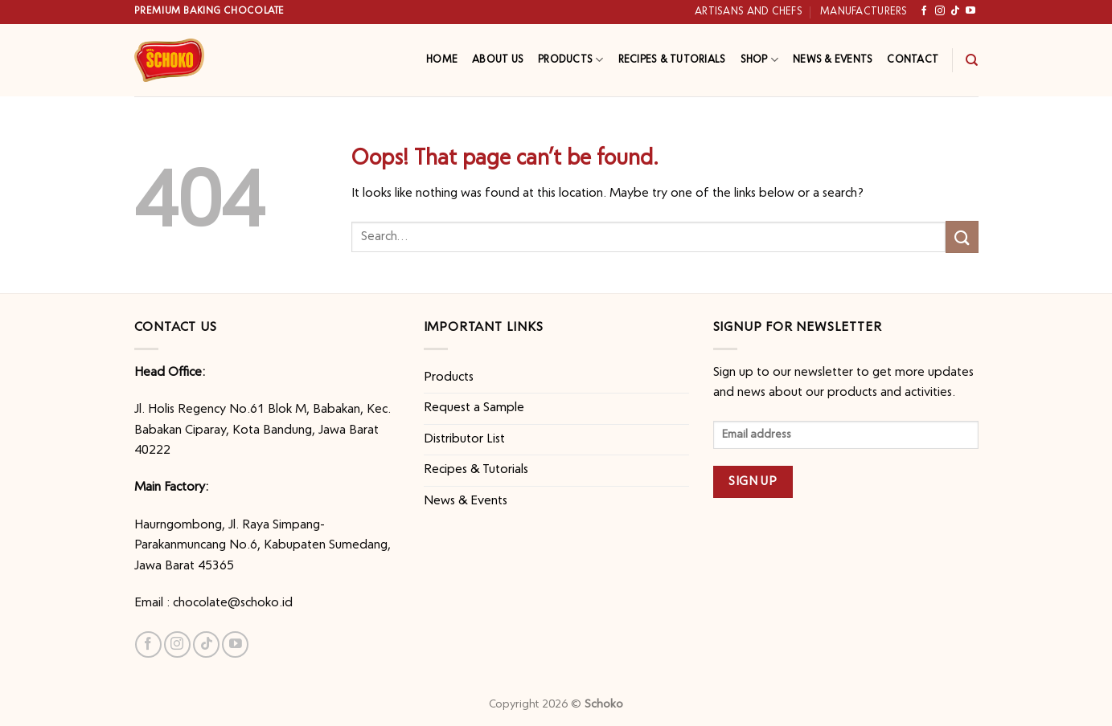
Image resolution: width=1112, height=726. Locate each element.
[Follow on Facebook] (924, 11)
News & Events (832, 60)
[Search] (972, 60)
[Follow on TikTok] (955, 11)
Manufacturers (863, 11)
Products (571, 59)
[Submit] (962, 236)
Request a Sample (474, 408)
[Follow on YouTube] (970, 11)
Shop (759, 59)
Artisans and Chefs (748, 11)
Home (442, 60)
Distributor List (464, 439)
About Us (497, 60)
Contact (912, 60)
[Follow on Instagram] (940, 11)
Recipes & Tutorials (672, 60)
